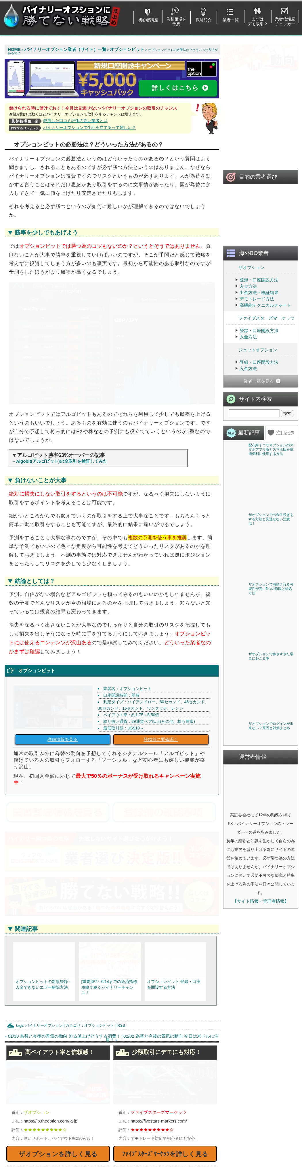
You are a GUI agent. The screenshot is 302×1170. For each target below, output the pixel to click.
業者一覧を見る (259, 398)
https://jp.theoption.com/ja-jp (51, 1042)
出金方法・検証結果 (259, 309)
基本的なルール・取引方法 (42, 1132)
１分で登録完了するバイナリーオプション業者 (52, 1149)
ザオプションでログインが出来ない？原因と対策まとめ (271, 743)
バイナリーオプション (44, 947)
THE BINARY (193, 1147)
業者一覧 (231, 20)
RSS (121, 947)
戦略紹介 (204, 20)
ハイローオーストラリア (203, 1116)
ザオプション (245, 284)
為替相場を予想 (176, 21)
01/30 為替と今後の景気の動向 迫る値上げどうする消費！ (64, 957)
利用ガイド (259, 1124)
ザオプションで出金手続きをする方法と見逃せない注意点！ (271, 536)
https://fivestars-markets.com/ (159, 1042)
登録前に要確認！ (161, 661)
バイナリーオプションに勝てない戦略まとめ (155, 1167)
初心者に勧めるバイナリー (42, 1116)
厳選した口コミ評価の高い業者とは (75, 120)
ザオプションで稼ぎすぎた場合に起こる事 (271, 673)
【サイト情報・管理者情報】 (261, 918)
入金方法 (248, 303)
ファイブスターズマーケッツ (260, 335)
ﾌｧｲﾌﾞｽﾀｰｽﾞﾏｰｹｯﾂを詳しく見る (165, 1075)
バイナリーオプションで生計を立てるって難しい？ (89, 127)
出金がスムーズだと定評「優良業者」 (52, 1158)
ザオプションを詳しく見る (58, 1075)
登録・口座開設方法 (259, 297)
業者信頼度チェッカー (285, 21)
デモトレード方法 (257, 316)
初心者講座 (148, 20)
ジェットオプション (251, 367)
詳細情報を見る (62, 661)
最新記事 (249, 450)
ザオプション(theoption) (203, 1124)
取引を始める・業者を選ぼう (44, 1139)
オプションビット (99, 947)
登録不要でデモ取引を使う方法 (125, 1116)
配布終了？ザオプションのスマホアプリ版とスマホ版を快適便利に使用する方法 (271, 466)
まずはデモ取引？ (258, 21)
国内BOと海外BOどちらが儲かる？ (129, 1132)
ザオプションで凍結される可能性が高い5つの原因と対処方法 (271, 606)
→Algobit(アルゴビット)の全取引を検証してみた (59, 382)
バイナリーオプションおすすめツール (132, 1124)
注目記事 (285, 449)
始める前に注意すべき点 (39, 1124)
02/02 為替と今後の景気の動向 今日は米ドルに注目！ (162, 959)
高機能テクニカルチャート (265, 322)
